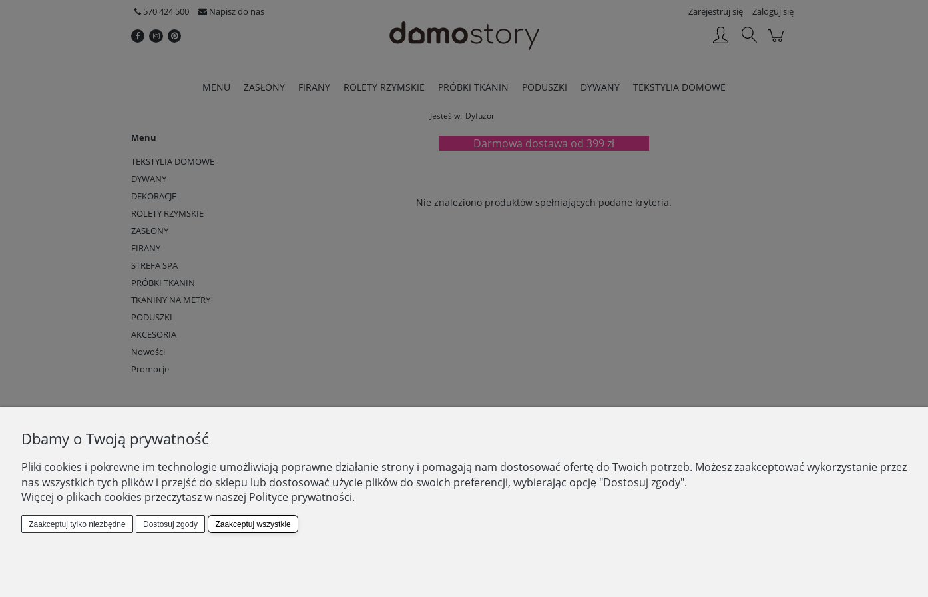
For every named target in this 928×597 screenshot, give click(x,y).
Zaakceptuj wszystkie (252, 524)
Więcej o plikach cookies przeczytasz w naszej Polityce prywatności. (188, 497)
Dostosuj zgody (170, 524)
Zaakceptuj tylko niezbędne (77, 524)
